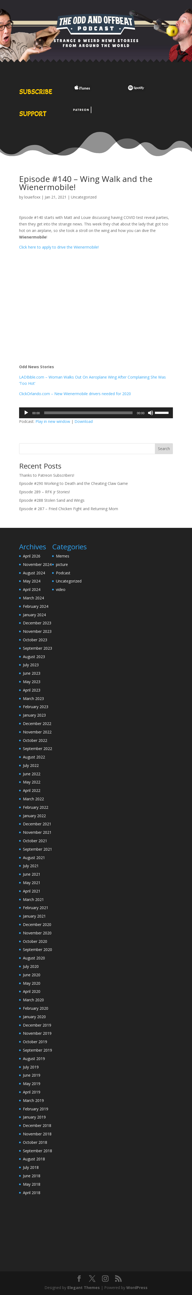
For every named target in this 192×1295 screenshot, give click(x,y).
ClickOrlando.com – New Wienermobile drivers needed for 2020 (75, 393)
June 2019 (31, 1075)
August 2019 (34, 1058)
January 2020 (34, 1016)
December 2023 (37, 622)
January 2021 (34, 916)
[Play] (26, 413)
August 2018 (34, 1158)
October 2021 (35, 840)
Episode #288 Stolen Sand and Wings (52, 500)
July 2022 (31, 765)
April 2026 (31, 556)
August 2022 (34, 757)
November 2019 (37, 1033)
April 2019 (31, 1092)
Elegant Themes (83, 1287)
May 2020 (31, 983)
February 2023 (35, 706)
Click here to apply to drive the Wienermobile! (59, 247)
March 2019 (33, 1100)
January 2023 (34, 715)
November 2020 (37, 932)
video (60, 589)
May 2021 (31, 882)
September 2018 (37, 1150)
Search (164, 448)
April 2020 (31, 991)
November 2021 (37, 832)
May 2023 (31, 681)
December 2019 (37, 1025)
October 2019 (35, 1041)
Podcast (63, 572)
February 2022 (35, 807)
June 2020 (31, 974)
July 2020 (31, 966)
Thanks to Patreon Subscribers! (46, 475)
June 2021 (31, 874)
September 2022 (37, 748)
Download (83, 421)
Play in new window (52, 421)
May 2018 (31, 1184)
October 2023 (35, 639)
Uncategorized (84, 197)
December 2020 (37, 924)
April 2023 (31, 690)
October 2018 (35, 1142)
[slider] (88, 412)
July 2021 (31, 865)
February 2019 (35, 1108)
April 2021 (31, 891)
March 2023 (33, 698)
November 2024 (37, 564)
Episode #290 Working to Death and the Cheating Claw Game (73, 483)
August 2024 (34, 572)
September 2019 (37, 1050)
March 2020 (33, 999)
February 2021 (35, 907)
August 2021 (34, 857)
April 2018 (31, 1192)
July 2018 (31, 1167)
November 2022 (37, 732)
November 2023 (37, 631)
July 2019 (31, 1067)
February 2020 (35, 1008)
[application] (96, 412)
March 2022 (33, 798)
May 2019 (31, 1083)
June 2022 (31, 773)
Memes (62, 556)
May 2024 (31, 581)
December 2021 (37, 823)
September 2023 (37, 648)
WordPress (137, 1287)
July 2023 (31, 664)
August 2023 (34, 656)
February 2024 (35, 606)
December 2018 (37, 1125)
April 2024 (31, 589)
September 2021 (37, 849)
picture (62, 564)
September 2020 (37, 949)
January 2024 (34, 614)
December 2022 (37, 723)
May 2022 (31, 782)
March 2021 (33, 899)
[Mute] (150, 413)
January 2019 (34, 1117)
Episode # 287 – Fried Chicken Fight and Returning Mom (68, 508)
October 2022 (35, 740)
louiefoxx (32, 197)
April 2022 (31, 790)
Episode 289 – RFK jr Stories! (44, 491)
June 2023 (31, 673)
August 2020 (34, 958)
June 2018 (31, 1175)
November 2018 (37, 1133)
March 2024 (33, 597)
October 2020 (35, 941)
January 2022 (34, 815)
